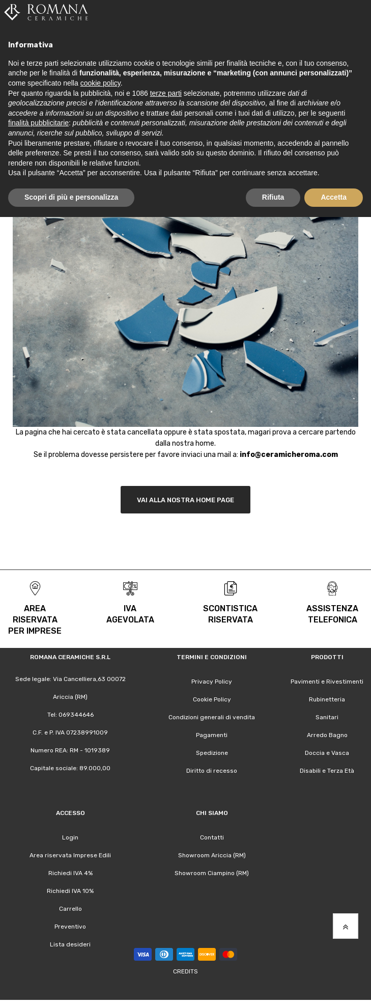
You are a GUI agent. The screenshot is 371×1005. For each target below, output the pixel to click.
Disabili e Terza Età (327, 770)
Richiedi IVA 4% (70, 873)
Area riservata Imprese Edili (70, 855)
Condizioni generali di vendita (211, 717)
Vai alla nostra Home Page (185, 500)
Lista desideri (70, 944)
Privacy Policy (211, 681)
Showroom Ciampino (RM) (212, 873)
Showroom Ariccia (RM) (212, 855)
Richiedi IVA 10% (70, 890)
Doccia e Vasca (327, 752)
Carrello (70, 908)
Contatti (212, 837)
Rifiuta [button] (273, 197)
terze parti (166, 93)
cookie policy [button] (100, 83)
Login (70, 837)
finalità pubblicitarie (38, 123)
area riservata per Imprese (35, 620)
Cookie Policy (212, 699)
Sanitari (327, 717)
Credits (185, 971)
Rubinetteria (327, 699)
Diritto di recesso (211, 770)
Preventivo (70, 926)
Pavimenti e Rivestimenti (327, 681)
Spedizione (212, 752)
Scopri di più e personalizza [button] (71, 197)
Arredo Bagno (327, 735)
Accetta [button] (334, 197)
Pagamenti (211, 735)
